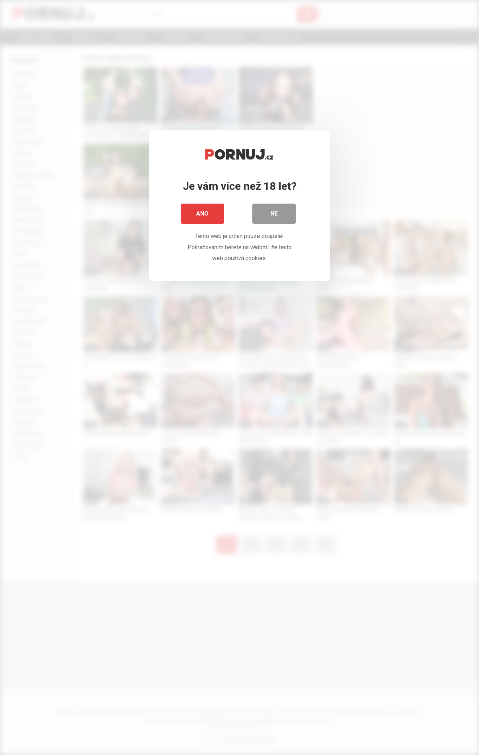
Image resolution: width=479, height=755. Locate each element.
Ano (202, 213)
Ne (274, 213)
